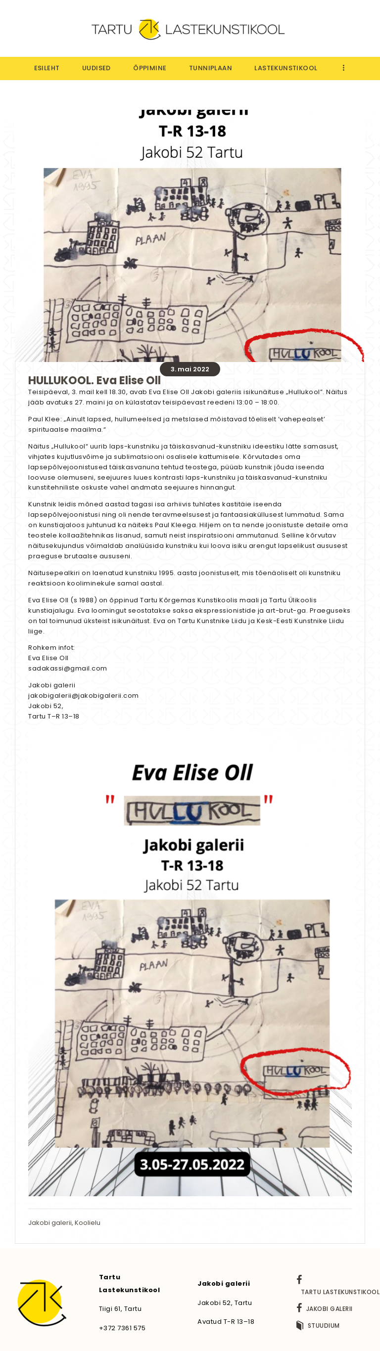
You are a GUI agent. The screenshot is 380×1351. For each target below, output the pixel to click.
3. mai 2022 (190, 369)
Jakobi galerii (50, 1222)
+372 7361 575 (122, 1328)
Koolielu (87, 1222)
